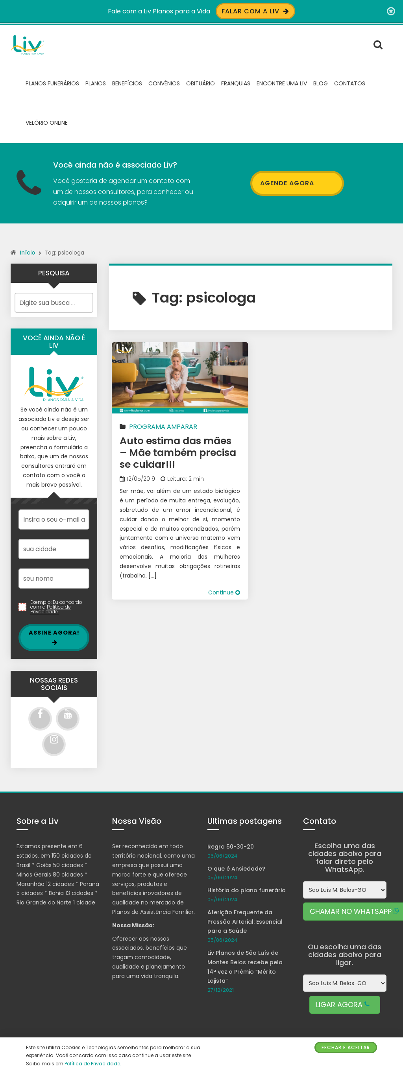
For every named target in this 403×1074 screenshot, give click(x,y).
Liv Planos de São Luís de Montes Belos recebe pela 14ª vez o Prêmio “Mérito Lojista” (245, 966)
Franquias (235, 83)
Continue (224, 592)
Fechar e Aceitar (346, 1047)
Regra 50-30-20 (230, 846)
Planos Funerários (52, 83)
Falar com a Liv (255, 11)
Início (27, 252)
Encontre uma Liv (282, 83)
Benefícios (127, 83)
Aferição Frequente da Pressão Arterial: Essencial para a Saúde (245, 921)
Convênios (164, 83)
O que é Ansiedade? (236, 868)
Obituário (200, 83)
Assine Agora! (54, 636)
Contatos (349, 83)
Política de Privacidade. (50, 609)
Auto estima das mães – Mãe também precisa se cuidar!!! (178, 452)
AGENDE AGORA (297, 182)
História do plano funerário (246, 890)
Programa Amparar (163, 425)
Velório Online (47, 122)
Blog (320, 83)
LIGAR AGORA (344, 1004)
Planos (95, 83)
